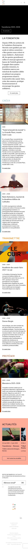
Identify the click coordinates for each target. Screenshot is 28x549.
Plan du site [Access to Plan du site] (14, 523)
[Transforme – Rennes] (11, 440)
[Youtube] (16, 518)
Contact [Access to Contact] (14, 525)
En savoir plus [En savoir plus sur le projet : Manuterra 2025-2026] (6, 411)
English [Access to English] (14, 528)
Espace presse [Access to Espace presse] (14, 526)
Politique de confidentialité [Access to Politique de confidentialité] (14, 534)
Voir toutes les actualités (14, 458)
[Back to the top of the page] (14, 506)
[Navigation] (21, 2)
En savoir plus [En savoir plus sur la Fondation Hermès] (14, 93)
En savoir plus (6, 31)
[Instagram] (12, 518)
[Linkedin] (21, 517)
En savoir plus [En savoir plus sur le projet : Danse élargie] (6, 349)
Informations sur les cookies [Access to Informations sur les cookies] (14, 538)
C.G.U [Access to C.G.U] (14, 536)
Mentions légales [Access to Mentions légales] (14, 533)
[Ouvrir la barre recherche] (24, 2)
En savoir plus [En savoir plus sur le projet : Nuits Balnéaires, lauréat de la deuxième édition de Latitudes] (6, 231)
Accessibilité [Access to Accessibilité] (14, 539)
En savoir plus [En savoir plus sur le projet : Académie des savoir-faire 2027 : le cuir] (6, 292)
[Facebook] (7, 518)
